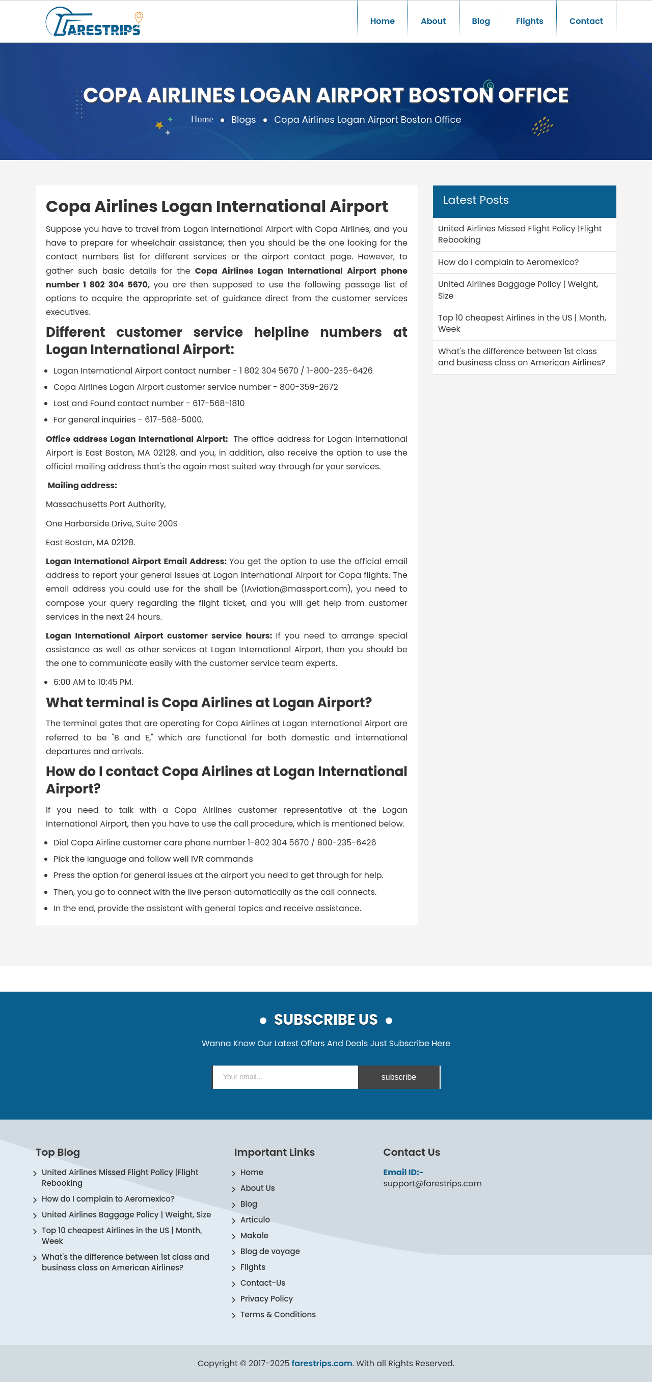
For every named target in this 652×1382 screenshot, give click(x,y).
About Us (257, 1188)
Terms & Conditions (278, 1314)
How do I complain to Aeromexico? (108, 1198)
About (433, 21)
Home (382, 21)
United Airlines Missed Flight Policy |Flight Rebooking (120, 1177)
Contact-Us (262, 1283)
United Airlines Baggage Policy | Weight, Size (126, 1214)
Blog (481, 21)
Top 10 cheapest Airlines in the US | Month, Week (122, 1235)
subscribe (399, 1077)
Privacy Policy (266, 1298)
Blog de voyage (270, 1251)
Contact (586, 21)
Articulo (255, 1219)
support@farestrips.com (433, 1183)
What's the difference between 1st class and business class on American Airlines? (125, 1262)
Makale (254, 1235)
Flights (530, 21)
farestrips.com (322, 1363)
